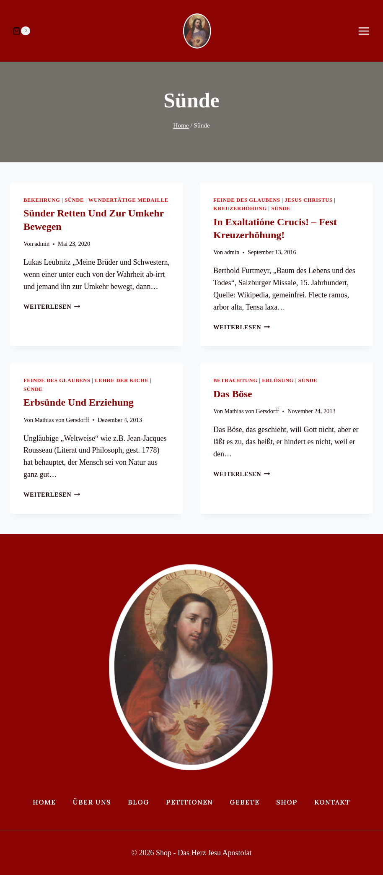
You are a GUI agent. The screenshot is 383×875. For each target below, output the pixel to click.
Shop (287, 802)
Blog (138, 802)
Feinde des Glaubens (246, 200)
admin (41, 243)
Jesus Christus (308, 200)
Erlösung (278, 380)
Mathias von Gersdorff (61, 420)
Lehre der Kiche (121, 380)
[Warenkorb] (21, 31)
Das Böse (232, 393)
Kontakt (332, 802)
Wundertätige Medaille (128, 200)
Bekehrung (41, 200)
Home (44, 802)
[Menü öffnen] (368, 30)
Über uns (91, 802)
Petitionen (189, 802)
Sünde (74, 200)
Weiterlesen (51, 306)
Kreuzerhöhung (240, 208)
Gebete (244, 802)
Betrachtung (235, 380)
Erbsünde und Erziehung (78, 402)
